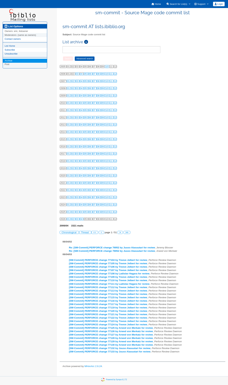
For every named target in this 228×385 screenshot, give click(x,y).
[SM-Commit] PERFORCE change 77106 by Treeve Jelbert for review (108, 266)
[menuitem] (156, 4)
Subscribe (10, 49)
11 (111, 74)
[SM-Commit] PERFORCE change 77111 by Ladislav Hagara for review (109, 284)
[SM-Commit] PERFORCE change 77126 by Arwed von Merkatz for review (111, 331)
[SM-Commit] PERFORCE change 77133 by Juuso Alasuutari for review (109, 351)
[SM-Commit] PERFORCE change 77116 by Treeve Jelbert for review (108, 300)
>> (126, 232)
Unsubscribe (11, 53)
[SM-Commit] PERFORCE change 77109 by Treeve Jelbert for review (108, 277)
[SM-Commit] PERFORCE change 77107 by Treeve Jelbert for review (108, 270)
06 (90, 74)
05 (86, 74)
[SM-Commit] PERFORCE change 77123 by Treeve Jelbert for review (108, 321)
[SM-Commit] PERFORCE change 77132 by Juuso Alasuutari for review (109, 348)
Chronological (69, 232)
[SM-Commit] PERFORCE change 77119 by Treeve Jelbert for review (108, 307)
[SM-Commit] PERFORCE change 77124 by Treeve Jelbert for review (108, 324)
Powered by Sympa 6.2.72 (116, 380)
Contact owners (13, 39)
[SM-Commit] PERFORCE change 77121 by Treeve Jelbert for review (108, 314)
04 (81, 74)
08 (98, 74)
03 (77, 74)
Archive (8, 60)
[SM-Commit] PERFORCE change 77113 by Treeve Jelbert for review (108, 290)
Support (199, 4)
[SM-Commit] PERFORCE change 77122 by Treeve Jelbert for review (108, 317)
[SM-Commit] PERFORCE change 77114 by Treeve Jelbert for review (108, 294)
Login (219, 4)
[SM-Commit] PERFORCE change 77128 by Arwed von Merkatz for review (111, 338)
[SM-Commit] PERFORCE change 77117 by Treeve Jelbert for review (108, 304)
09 (103, 74)
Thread (85, 232)
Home (156, 4)
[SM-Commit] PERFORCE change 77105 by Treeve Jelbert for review (108, 263)
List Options (14, 26)
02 (73, 81)
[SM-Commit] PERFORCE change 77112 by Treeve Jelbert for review (108, 287)
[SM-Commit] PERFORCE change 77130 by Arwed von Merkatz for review (111, 344)
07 (94, 74)
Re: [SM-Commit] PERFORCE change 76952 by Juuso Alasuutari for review (112, 247)
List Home (10, 46)
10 (107, 66)
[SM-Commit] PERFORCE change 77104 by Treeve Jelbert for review (108, 260)
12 (115, 74)
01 (68, 81)
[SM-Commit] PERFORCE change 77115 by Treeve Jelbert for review (108, 297)
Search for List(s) (177, 4)
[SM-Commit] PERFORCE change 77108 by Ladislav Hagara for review (109, 273)
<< (94, 232)
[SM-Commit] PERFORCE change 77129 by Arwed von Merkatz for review (111, 341)
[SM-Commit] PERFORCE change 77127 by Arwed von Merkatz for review (111, 334)
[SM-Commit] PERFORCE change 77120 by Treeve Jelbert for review (108, 311)
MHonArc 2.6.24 (93, 366)
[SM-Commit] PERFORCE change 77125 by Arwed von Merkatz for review (111, 328)
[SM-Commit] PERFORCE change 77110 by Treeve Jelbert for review (108, 280)
